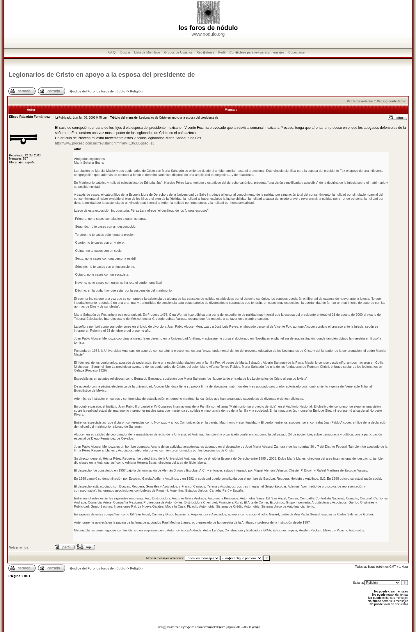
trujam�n (186, 627)
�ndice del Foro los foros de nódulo (97, 91)
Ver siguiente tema (391, 101)
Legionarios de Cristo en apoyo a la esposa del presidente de (101, 74)
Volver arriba (18, 547)
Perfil (221, 52)
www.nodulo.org (208, 34)
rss (164, 627)
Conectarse (296, 52)
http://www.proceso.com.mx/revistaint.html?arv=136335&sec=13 (104, 143)
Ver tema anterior (360, 101)
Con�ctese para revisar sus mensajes (257, 52)
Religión (136, 91)
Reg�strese (205, 52)
